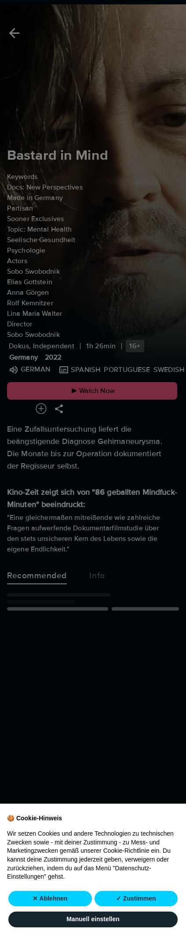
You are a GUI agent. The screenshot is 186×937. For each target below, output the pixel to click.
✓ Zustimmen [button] (136, 898)
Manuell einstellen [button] (93, 919)
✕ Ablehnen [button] (50, 898)
